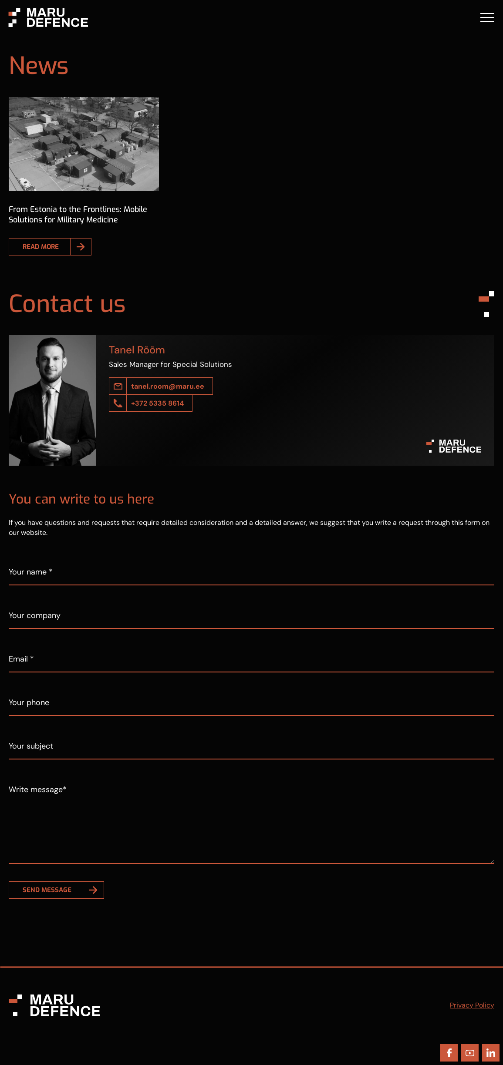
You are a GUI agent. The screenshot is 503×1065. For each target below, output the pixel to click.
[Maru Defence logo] (44, 16)
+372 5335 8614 (157, 403)
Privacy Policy (472, 1005)
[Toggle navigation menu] (487, 17)
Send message (47, 890)
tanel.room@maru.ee (167, 386)
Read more (41, 246)
